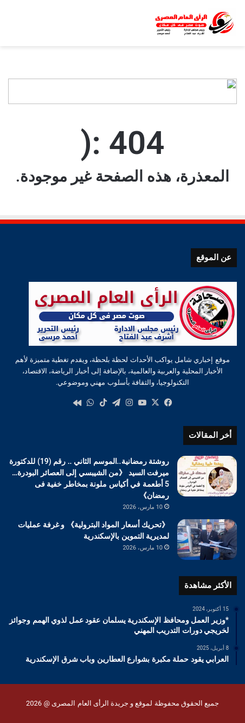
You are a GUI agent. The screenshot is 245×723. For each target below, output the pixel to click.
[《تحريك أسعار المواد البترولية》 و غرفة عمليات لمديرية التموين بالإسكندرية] (207, 539)
